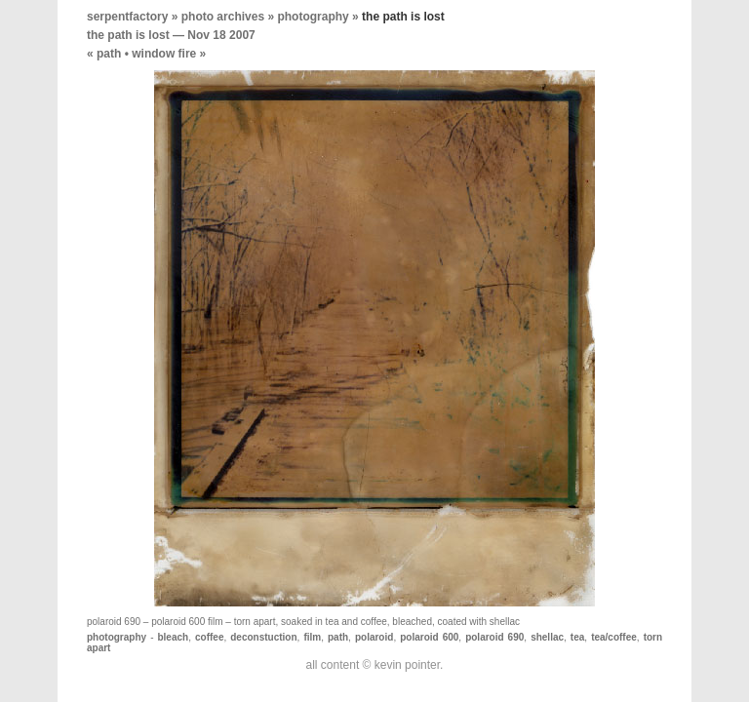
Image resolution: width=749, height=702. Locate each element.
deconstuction (263, 637)
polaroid (374, 637)
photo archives (222, 16)
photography (312, 16)
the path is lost (128, 35)
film (312, 637)
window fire (164, 53)
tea (577, 637)
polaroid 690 (494, 637)
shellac (547, 637)
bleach (172, 637)
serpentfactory (127, 16)
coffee (209, 637)
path (109, 53)
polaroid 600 (429, 637)
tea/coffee (614, 637)
